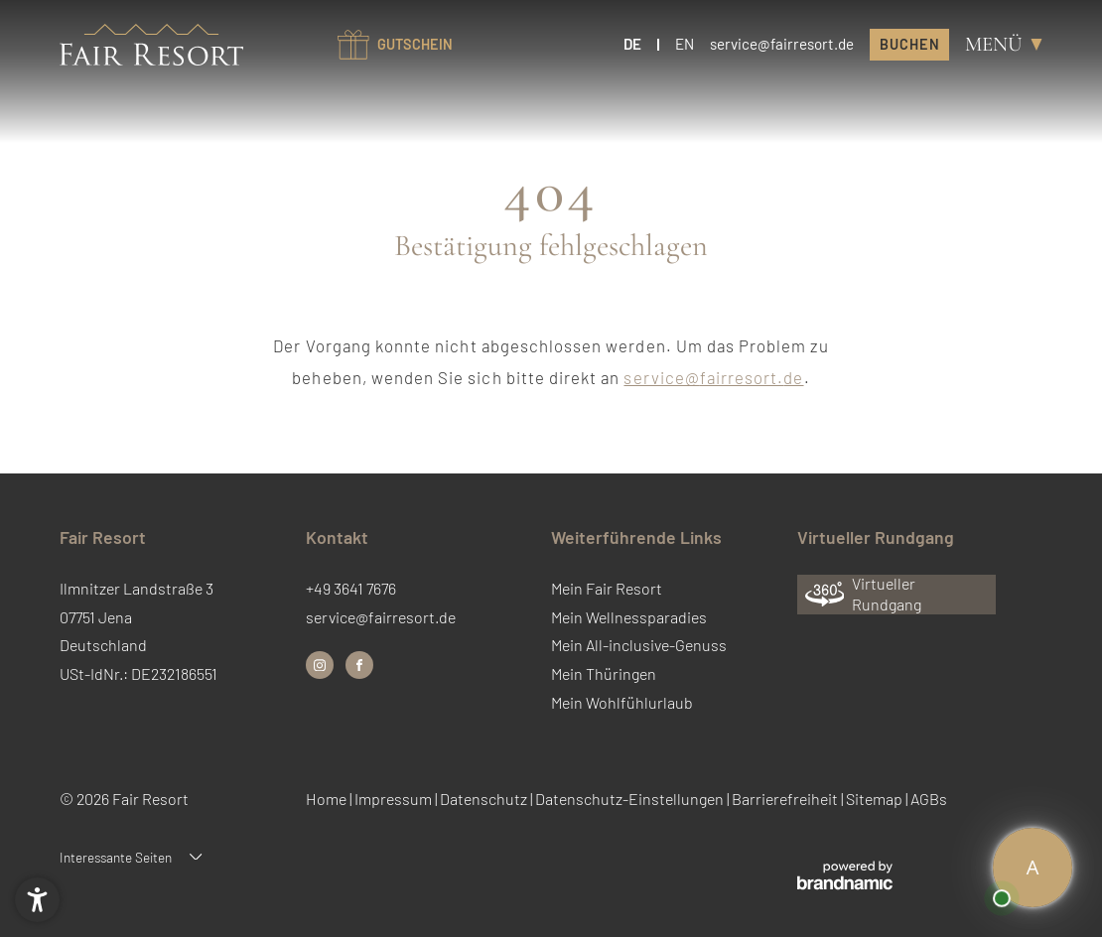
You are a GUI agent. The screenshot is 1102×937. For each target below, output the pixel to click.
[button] (37, 899)
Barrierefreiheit (786, 798)
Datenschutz (485, 798)
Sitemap (875, 798)
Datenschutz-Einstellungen (631, 798)
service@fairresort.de (713, 377)
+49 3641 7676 (351, 588)
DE (632, 44)
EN (684, 44)
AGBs (928, 798)
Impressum (394, 798)
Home (327, 798)
